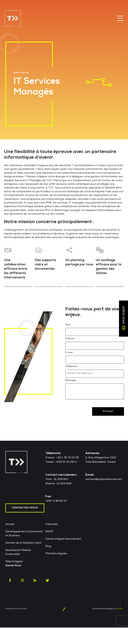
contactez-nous (25, 508)
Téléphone (71, 367)
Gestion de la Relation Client (23, 543)
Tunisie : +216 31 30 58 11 (61, 462)
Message (70, 381)
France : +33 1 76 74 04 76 (62, 458)
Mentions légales (56, 554)
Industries (51, 525)
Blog (48, 547)
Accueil (9, 525)
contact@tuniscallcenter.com (103, 480)
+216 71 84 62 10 (56, 501)
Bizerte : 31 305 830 (58, 484)
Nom (68, 325)
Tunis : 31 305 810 (56, 480)
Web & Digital (14, 562)
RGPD (49, 532)
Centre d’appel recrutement (63, 539)
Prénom (69, 339)
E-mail (69, 353)
